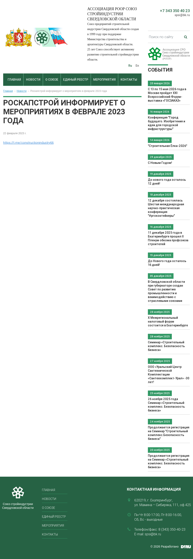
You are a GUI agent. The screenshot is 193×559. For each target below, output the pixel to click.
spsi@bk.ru (182, 15)
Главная (14, 79)
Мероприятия (104, 79)
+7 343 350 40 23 (175, 10)
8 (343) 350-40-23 (171, 529)
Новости (33, 79)
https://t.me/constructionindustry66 (28, 143)
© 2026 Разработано (164, 546)
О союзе (51, 79)
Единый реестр (75, 79)
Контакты (129, 79)
